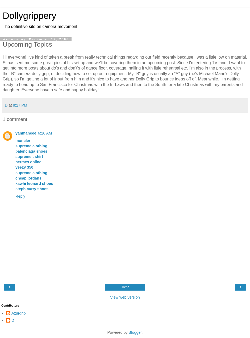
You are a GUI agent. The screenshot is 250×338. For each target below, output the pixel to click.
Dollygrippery (29, 16)
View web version (125, 297)
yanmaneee (25, 133)
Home (125, 287)
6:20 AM (45, 133)
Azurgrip (18, 313)
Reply (20, 196)
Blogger (135, 332)
